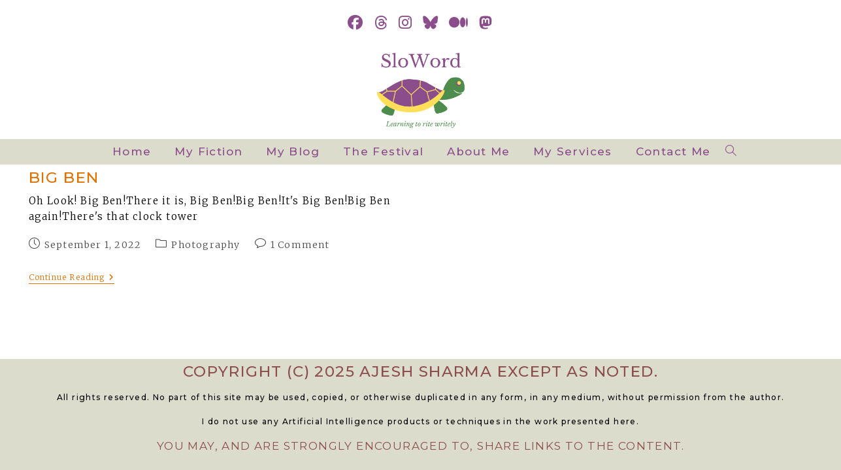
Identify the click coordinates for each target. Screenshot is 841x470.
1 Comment (300, 245)
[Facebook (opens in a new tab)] (355, 23)
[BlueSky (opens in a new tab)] (431, 23)
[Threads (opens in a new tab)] (381, 23)
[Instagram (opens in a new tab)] (405, 23)
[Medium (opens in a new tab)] (459, 23)
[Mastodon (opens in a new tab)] (486, 23)
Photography (205, 245)
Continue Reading (71, 278)
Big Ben (64, 177)
